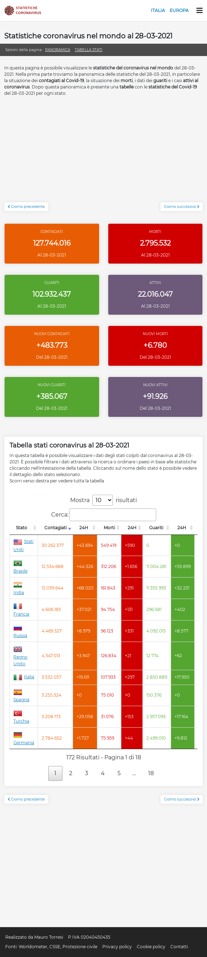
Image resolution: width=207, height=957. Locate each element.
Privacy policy (117, 946)
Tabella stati (88, 50)
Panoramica (57, 50)
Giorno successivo (181, 206)
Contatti (179, 946)
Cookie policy (151, 946)
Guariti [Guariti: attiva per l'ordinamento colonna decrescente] (156, 527)
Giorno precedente (26, 206)
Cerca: (103, 514)
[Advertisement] (103, 153)
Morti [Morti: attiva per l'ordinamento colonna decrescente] (109, 527)
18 (151, 773)
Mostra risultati (103, 500)
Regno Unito (20, 656)
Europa (179, 10)
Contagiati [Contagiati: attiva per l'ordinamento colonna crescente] (55, 527)
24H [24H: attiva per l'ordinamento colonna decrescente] (83, 527)
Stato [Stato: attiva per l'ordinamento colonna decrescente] (21, 527)
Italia (158, 10)
